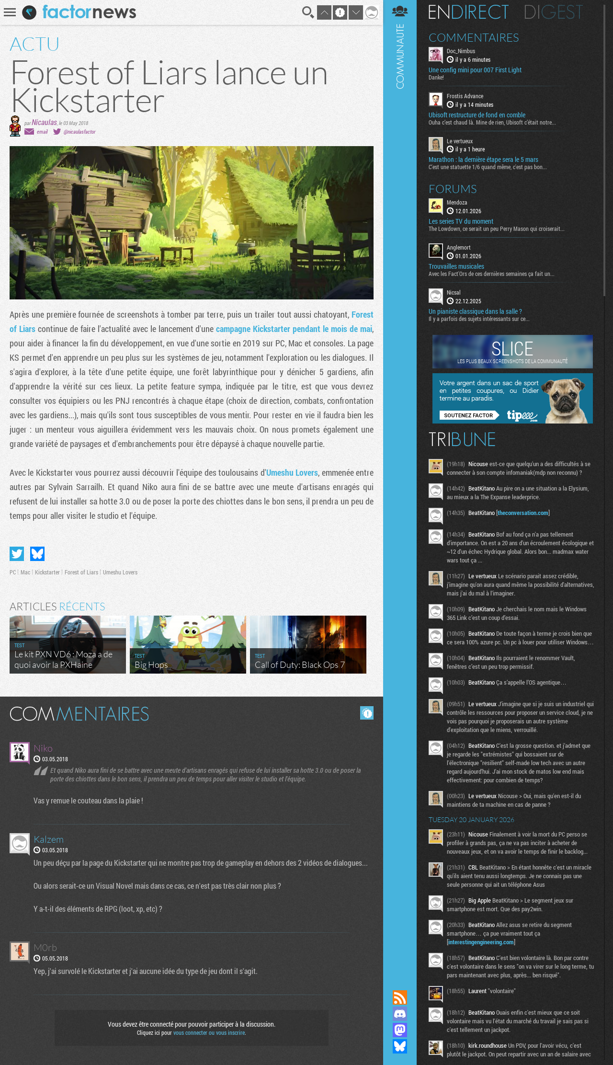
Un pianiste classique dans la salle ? (475, 311)
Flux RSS (400, 997)
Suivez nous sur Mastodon (400, 1030)
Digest (553, 12)
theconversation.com (523, 512)
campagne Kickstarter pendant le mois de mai (294, 328)
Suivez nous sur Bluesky (400, 1046)
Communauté (400, 485)
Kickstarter (47, 572)
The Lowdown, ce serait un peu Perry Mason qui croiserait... (497, 228)
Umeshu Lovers (292, 472)
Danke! (436, 77)
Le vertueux (460, 141)
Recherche (308, 12)
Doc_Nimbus (461, 51)
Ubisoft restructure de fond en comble (477, 115)
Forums (453, 189)
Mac (25, 572)
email (42, 131)
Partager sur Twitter (17, 554)
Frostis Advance (465, 96)
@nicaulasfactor (79, 131)
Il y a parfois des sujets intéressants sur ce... (479, 318)
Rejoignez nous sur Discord (400, 1014)
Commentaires (474, 37)
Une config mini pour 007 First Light (475, 70)
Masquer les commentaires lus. (367, 713)
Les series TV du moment (461, 221)
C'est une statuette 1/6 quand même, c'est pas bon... (488, 167)
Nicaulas (44, 122)
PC (13, 572)
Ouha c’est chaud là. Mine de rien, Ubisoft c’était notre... (492, 122)
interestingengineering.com (481, 942)
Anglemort (459, 247)
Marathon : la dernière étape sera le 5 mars (483, 159)
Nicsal (454, 292)
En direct (469, 12)
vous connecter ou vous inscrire (209, 1032)
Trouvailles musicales (456, 266)
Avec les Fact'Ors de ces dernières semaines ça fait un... (492, 273)
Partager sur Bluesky (37, 554)
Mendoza (457, 202)
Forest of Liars (81, 572)
